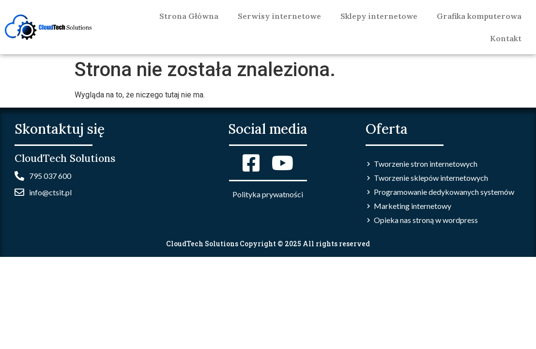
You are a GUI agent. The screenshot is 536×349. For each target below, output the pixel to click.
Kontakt (505, 38)
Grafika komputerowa (479, 16)
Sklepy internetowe (378, 16)
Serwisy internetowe (279, 16)
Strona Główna (188, 16)
